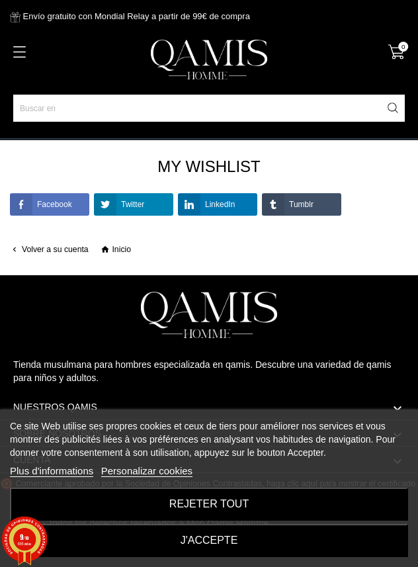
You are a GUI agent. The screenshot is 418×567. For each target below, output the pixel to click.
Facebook (41, 204)
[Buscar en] (209, 108)
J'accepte (209, 540)
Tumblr (288, 204)
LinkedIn (206, 204)
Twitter (119, 204)
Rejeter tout (209, 503)
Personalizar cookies (146, 470)
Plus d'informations (51, 470)
